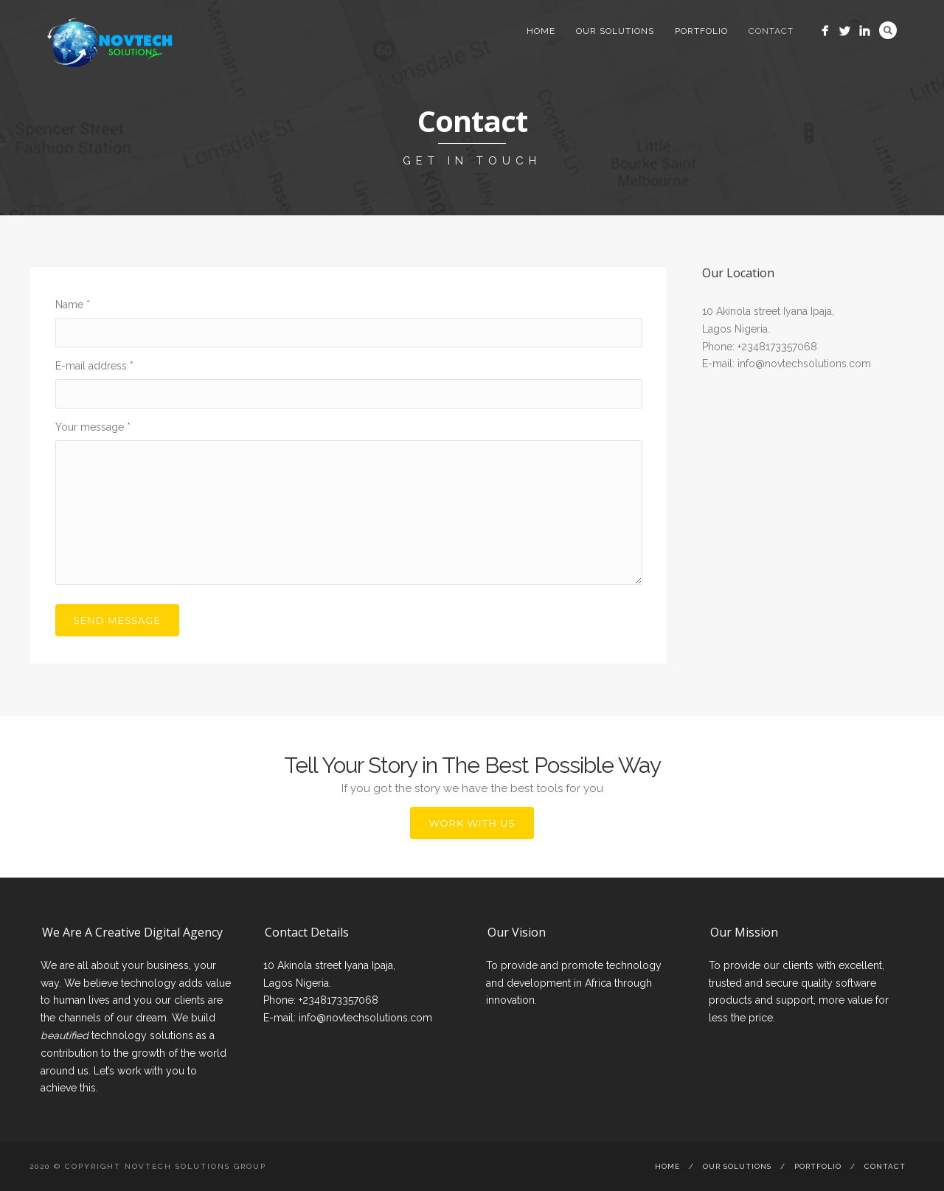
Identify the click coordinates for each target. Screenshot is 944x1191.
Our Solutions (615, 31)
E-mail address (94, 366)
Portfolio (701, 31)
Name (72, 304)
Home (541, 31)
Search (888, 30)
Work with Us (471, 823)
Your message (93, 427)
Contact (771, 31)
